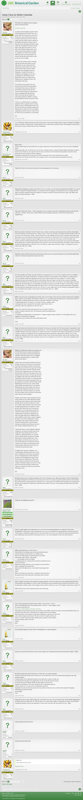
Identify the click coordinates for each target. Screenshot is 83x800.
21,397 (11, 182)
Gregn (4, 307)
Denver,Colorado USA (8, 207)
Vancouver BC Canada (7, 141)
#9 (79, 294)
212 (11, 312)
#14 (79, 527)
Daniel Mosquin (7, 511)
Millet (4, 199)
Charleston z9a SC (8, 601)
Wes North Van (7, 154)
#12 (79, 475)
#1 (79, 118)
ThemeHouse (21, 799)
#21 (79, 698)
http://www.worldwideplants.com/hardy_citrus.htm (28, 611)
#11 (79, 347)
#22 (79, 720)
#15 (79, 548)
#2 (79, 140)
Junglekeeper (6, 132)
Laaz (4, 593)
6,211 (11, 136)
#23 (79, 739)
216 (11, 597)
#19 (79, 649)
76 (11, 159)
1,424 (11, 37)
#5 (79, 207)
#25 (79, 781)
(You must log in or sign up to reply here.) (72, 784)
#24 (79, 759)
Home (75, 796)
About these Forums (76, 4)
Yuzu (16, 122)
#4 (79, 185)
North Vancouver (9, 316)
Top (78, 796)
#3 (79, 164)
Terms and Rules (77, 798)
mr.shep (17, 16)
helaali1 (5, 733)
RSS (80, 796)
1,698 (11, 203)
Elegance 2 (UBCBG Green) (8, 796)
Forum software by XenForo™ (14, 798)
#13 (79, 497)
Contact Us (68, 796)
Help (73, 796)
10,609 (11, 522)
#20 (79, 672)
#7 (79, 250)
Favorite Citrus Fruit (20, 28)
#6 (79, 228)
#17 (79, 601)
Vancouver (10, 759)
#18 (79, 627)
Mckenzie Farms (19, 769)
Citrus (9, 16)
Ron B (4, 178)
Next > (21, 19)
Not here (10, 185)
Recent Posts (6, 8)
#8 (79, 271)
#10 (79, 325)
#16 (79, 579)
